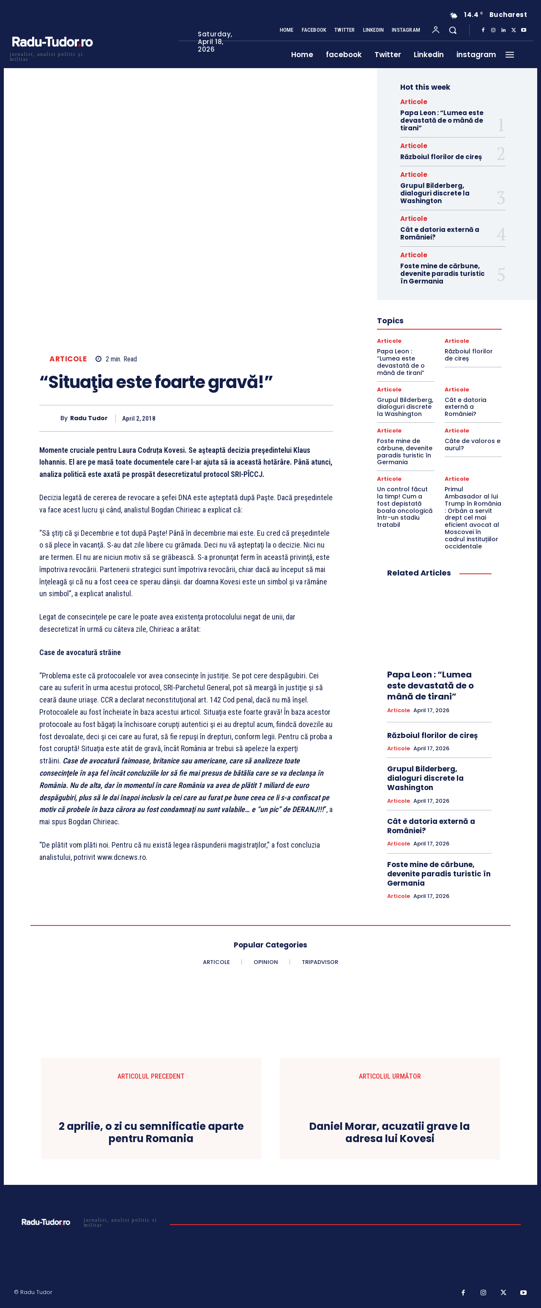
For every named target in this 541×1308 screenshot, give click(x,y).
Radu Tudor (89, 418)
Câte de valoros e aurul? (472, 444)
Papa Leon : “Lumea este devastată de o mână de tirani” (442, 120)
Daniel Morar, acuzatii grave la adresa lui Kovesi (389, 1133)
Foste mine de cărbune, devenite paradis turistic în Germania (442, 274)
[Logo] (52, 55)
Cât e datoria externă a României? (439, 233)
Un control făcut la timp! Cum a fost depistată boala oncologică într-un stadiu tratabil (404, 507)
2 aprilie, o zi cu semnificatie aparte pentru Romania (151, 1133)
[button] (453, 30)
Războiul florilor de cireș (441, 156)
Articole (68, 359)
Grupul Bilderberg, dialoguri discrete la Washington (435, 193)
